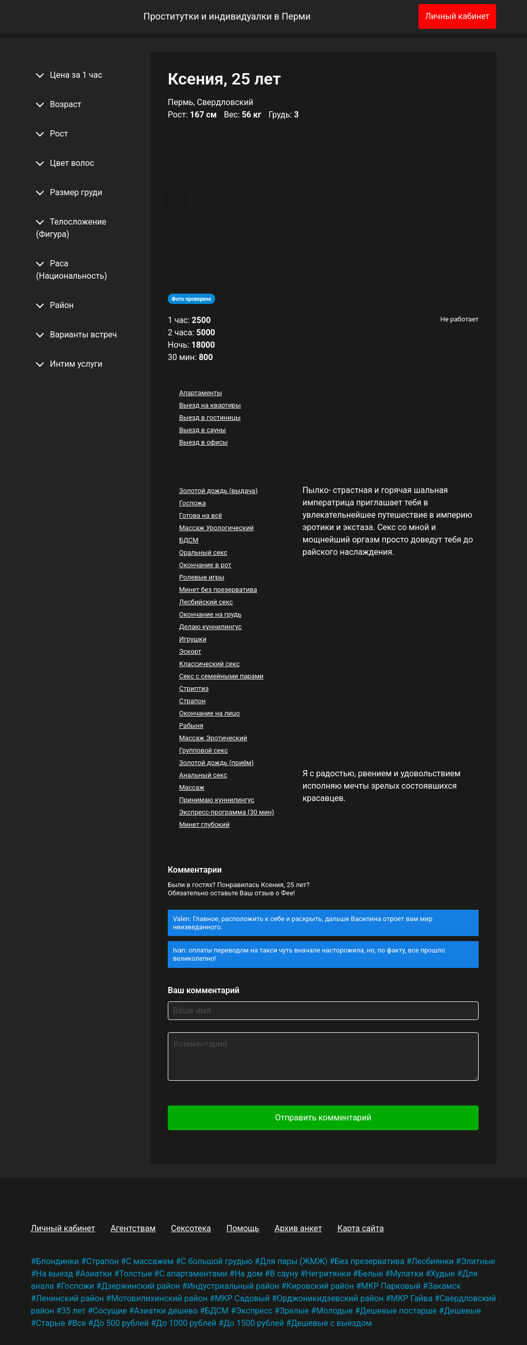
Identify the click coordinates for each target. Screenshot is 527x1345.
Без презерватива (369, 1261)
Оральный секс (203, 552)
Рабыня (191, 725)
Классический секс (209, 664)
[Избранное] (393, 16)
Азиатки (96, 1274)
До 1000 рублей (186, 1323)
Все (79, 1323)
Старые (50, 1323)
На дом (249, 1274)
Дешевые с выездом (331, 1323)
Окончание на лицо (209, 713)
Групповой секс (203, 750)
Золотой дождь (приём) (216, 763)
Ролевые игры (201, 577)
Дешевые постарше (398, 1311)
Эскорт (190, 651)
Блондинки (57, 1261)
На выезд (54, 1274)
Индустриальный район (233, 1286)
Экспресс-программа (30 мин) (226, 812)
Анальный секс (203, 775)
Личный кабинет (457, 16)
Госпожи (77, 1286)
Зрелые (294, 1311)
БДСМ (189, 540)
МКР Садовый (242, 1298)
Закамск (444, 1286)
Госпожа (192, 503)
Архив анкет (298, 1228)
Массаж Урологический (216, 528)
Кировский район (320, 1286)
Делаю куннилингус (210, 627)
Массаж (191, 787)
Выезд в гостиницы (210, 417)
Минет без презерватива (218, 589)
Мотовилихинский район (159, 1298)
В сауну (284, 1274)
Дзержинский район (140, 1286)
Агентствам (133, 1228)
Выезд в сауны (202, 430)
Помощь (242, 1228)
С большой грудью (217, 1261)
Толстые (135, 1274)
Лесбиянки (433, 1261)
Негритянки (327, 1274)
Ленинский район (70, 1298)
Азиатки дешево (166, 1311)
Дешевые (462, 1311)
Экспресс (254, 1311)
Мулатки (407, 1274)
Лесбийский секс (206, 602)
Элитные (478, 1261)
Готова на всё (200, 515)
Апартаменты (200, 393)
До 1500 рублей (253, 1323)
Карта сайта (361, 1228)
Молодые (334, 1311)
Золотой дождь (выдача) (218, 491)
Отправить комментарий (323, 1117)
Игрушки (192, 639)
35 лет (73, 1311)
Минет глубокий (204, 824)
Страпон (192, 701)
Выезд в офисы (203, 442)
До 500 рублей (121, 1323)
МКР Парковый (390, 1286)
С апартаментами (193, 1274)
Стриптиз (193, 688)
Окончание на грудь (210, 614)
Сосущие (110, 1311)
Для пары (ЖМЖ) (294, 1261)
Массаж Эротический (213, 738)
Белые (370, 1274)
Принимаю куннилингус (216, 800)
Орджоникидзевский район (330, 1298)
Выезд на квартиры (210, 405)
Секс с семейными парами (221, 676)
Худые (443, 1274)
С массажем (150, 1261)
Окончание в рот (205, 565)
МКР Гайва (411, 1298)
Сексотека (191, 1228)
